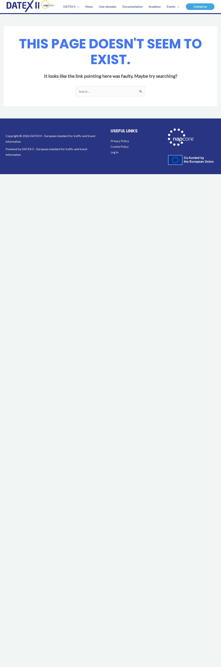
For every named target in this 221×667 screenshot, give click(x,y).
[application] (77, 6)
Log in (114, 152)
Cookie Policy (120, 146)
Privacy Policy (120, 141)
